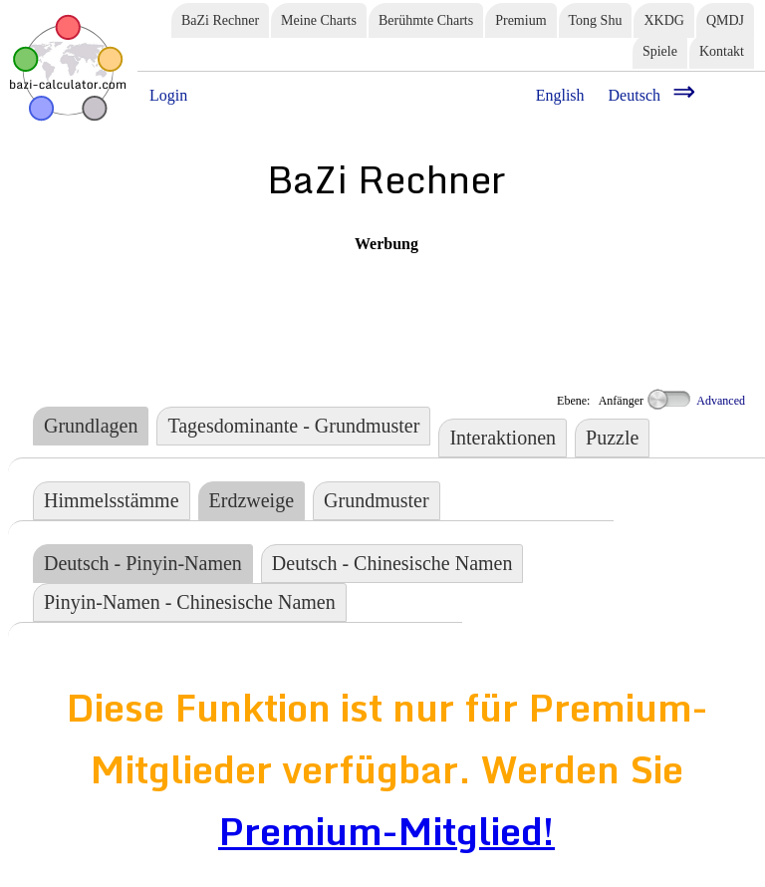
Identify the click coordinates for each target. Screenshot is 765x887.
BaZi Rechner (220, 20)
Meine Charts (319, 20)
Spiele (659, 51)
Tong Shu (596, 20)
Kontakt (721, 51)
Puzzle (612, 437)
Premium (520, 20)
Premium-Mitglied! (386, 830)
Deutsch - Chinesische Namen (392, 563)
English (560, 95)
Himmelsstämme (111, 500)
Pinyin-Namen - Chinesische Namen (190, 602)
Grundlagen (90, 426)
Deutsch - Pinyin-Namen (143, 563)
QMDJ (725, 20)
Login (168, 95)
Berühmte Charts (426, 20)
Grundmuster (376, 500)
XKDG (663, 20)
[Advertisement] (386, 298)
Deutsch (634, 95)
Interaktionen (502, 437)
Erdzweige (252, 500)
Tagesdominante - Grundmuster (293, 426)
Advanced (695, 400)
